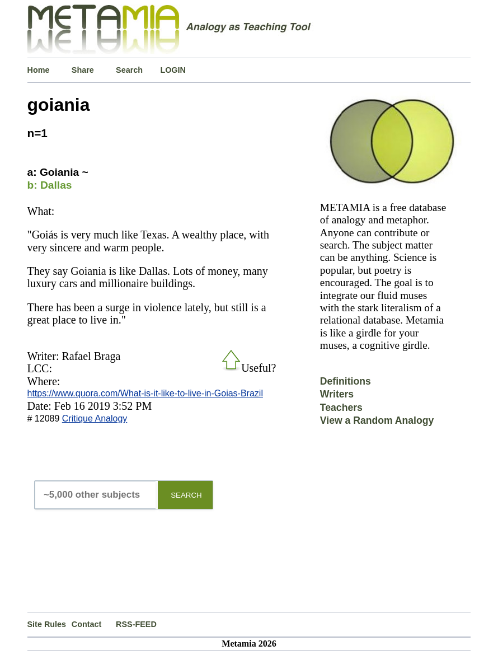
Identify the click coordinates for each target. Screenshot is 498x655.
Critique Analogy (95, 418)
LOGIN (173, 70)
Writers (337, 394)
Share (83, 70)
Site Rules (47, 624)
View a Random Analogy (377, 420)
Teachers (341, 407)
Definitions (345, 381)
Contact (87, 624)
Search (129, 70)
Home (38, 70)
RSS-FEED (136, 624)
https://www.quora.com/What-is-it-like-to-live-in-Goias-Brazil (145, 393)
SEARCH (186, 495)
